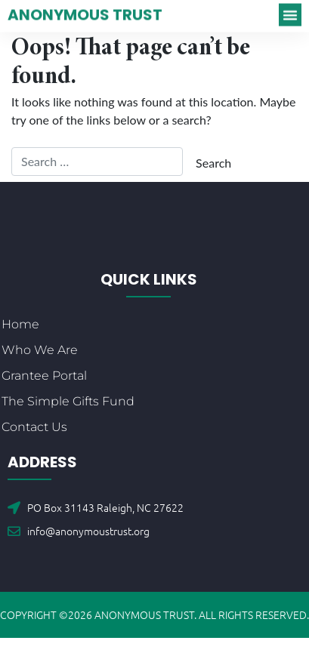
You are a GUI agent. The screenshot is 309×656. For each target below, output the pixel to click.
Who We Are (40, 350)
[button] (290, 12)
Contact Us (34, 427)
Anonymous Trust (85, 12)
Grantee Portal (44, 375)
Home (20, 324)
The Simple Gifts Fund (68, 401)
